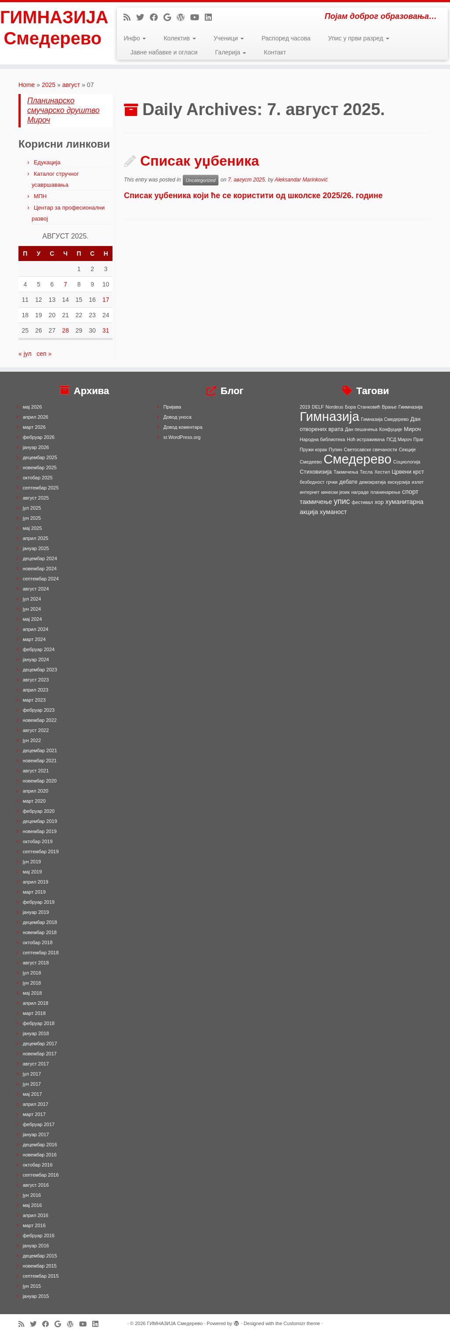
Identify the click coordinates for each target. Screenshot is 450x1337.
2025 (48, 84)
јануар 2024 (36, 659)
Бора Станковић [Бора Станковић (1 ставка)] (362, 406)
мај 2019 (32, 871)
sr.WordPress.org (182, 437)
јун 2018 (32, 983)
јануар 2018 (36, 1033)
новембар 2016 (40, 1154)
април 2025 (35, 538)
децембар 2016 (40, 1144)
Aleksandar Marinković (301, 180)
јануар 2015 (36, 1296)
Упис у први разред (358, 38)
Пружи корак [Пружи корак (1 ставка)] (313, 449)
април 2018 (35, 1003)
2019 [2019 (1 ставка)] (305, 406)
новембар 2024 (40, 568)
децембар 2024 (40, 558)
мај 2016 (32, 1205)
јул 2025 (32, 508)
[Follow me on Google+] (170, 17)
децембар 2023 (40, 669)
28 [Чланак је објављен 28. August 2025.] (65, 330)
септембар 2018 (41, 952)
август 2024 (36, 588)
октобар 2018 (38, 942)
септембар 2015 (41, 1276)
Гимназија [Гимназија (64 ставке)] (329, 416)
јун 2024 (32, 609)
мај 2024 (32, 619)
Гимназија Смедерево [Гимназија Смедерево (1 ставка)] (385, 419)
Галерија (231, 52)
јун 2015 (32, 1286)
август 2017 (36, 1063)
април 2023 (35, 689)
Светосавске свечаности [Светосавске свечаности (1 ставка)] (370, 449)
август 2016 (36, 1185)
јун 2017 (32, 1084)
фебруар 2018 (38, 1023)
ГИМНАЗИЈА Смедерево (52, 28)
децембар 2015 (40, 1255)
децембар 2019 (40, 821)
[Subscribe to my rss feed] (129, 17)
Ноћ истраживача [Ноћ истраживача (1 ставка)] (366, 439)
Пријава (172, 406)
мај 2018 (32, 993)
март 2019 (34, 892)
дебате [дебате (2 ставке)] (348, 481)
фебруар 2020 (38, 811)
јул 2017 (32, 1073)
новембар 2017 (40, 1053)
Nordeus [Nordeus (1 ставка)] (334, 406)
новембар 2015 (40, 1265)
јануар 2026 (36, 447)
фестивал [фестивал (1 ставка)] (362, 502)
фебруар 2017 (38, 1124)
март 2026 (34, 427)
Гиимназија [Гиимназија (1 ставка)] (411, 406)
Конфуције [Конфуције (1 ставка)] (390, 429)
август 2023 (36, 679)
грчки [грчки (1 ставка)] (332, 482)
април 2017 (35, 1104)
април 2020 (35, 791)
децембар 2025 (40, 457)
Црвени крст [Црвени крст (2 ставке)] (408, 471)
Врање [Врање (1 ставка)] (389, 406)
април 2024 (35, 629)
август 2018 (36, 962)
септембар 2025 (41, 487)
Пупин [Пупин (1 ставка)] (335, 449)
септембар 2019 (41, 851)
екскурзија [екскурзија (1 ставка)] (399, 482)
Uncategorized (201, 180)
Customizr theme (301, 1323)
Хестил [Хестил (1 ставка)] (382, 472)
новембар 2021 (40, 760)
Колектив (179, 38)
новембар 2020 (40, 780)
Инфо (134, 38)
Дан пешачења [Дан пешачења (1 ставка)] (361, 429)
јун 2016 (32, 1195)
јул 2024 (32, 598)
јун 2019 (32, 861)
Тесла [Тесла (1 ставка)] (366, 472)
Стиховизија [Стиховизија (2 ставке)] (316, 471)
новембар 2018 (40, 932)
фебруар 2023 (38, 710)
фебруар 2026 (38, 437)
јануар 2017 (36, 1134)
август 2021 (36, 770)
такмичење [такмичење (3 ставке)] (316, 501)
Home (26, 84)
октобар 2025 (38, 477)
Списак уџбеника (199, 161)
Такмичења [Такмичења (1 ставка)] (346, 472)
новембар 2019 (40, 831)
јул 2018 (32, 972)
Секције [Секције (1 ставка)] (407, 449)
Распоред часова (285, 38)
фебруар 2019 (38, 902)
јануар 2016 (36, 1245)
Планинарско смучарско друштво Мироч (63, 110)
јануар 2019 (36, 912)
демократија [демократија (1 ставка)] (372, 482)
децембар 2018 (40, 922)
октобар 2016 (38, 1164)
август (71, 84)
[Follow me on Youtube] (197, 17)
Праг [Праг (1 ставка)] (419, 439)
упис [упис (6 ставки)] (342, 501)
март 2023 (34, 700)
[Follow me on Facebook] (156, 17)
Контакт (275, 52)
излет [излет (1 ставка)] (418, 482)
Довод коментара (183, 427)
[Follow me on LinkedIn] (211, 17)
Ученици (229, 38)
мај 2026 (32, 406)
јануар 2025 (36, 548)
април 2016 (35, 1215)
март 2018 (34, 1013)
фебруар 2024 (38, 649)
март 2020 (34, 801)
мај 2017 (32, 1094)
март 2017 (34, 1114)
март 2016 (34, 1225)
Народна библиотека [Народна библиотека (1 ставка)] (322, 439)
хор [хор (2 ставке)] (379, 502)
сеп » (43, 353)
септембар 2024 (41, 578)
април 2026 (35, 417)
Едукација (47, 162)
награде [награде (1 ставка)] (360, 492)
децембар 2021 (40, 750)
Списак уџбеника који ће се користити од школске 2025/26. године (254, 195)
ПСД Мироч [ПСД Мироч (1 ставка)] (398, 439)
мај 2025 (32, 528)
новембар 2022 (40, 720)
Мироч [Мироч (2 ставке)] (412, 429)
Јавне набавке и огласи (163, 52)
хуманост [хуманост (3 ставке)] (333, 511)
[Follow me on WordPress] (183, 17)
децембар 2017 (40, 1043)
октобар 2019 (38, 841)
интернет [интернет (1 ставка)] (309, 492)
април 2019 (35, 881)
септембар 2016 (41, 1175)
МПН (40, 196)
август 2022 (36, 730)
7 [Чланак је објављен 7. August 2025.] (65, 284)
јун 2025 (32, 518)
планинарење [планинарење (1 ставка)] (385, 492)
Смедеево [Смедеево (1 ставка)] (311, 461)
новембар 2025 (40, 467)
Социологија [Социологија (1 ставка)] (407, 461)
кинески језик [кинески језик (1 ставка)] (335, 492)
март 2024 (34, 639)
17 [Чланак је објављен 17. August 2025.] (105, 299)
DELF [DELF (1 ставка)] (318, 406)
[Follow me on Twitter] (143, 17)
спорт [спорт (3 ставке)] (410, 491)
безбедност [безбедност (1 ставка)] (312, 482)
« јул (25, 353)
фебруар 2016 (38, 1235)
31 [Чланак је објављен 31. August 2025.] (105, 330)
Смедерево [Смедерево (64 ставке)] (357, 459)
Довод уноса (177, 417)
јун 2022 (32, 740)
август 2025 (36, 497)
